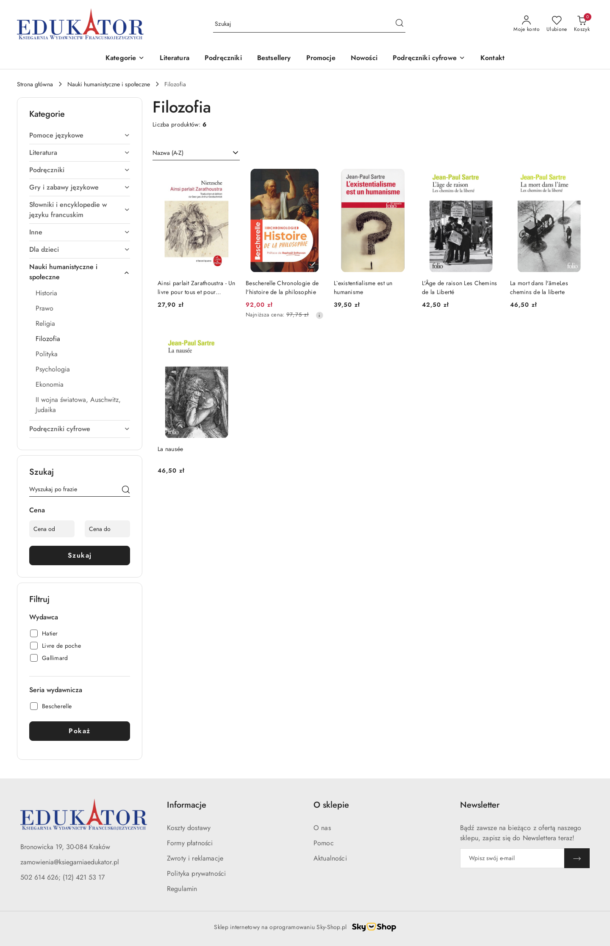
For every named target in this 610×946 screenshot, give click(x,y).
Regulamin (182, 889)
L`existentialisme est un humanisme (363, 287)
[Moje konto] (526, 24)
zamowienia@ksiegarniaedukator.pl (69, 862)
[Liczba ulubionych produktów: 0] (557, 24)
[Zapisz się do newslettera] (512, 858)
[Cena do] (107, 528)
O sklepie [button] (331, 805)
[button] (125, 58)
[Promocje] (321, 58)
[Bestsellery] (274, 58)
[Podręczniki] (223, 58)
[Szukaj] (126, 490)
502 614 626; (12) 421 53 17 (62, 877)
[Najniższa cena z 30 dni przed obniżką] (319, 315)
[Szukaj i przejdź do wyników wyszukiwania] (399, 24)
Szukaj (80, 555)
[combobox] (196, 153)
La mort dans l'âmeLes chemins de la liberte (539, 287)
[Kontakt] (492, 58)
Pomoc (323, 843)
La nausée (170, 449)
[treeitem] (79, 135)
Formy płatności (190, 843)
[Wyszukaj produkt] (309, 24)
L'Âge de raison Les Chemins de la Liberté (459, 287)
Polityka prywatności (196, 873)
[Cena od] (52, 528)
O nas (322, 828)
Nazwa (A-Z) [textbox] (167, 152)
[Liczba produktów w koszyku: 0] (582, 24)
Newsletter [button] (479, 805)
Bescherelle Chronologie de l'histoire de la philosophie (282, 287)
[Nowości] (364, 58)
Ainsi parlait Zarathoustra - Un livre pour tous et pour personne (197, 287)
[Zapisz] (577, 858)
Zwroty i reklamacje (195, 858)
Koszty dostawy (189, 828)
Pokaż (80, 731)
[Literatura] (174, 58)
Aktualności (330, 858)
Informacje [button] (186, 805)
